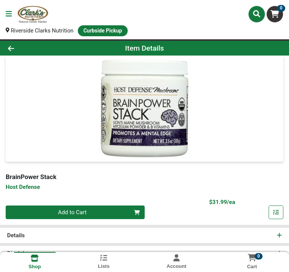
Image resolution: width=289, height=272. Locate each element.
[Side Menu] (9, 14)
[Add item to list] (276, 212)
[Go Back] (40, 48)
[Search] (256, 14)
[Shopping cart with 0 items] (274, 14)
